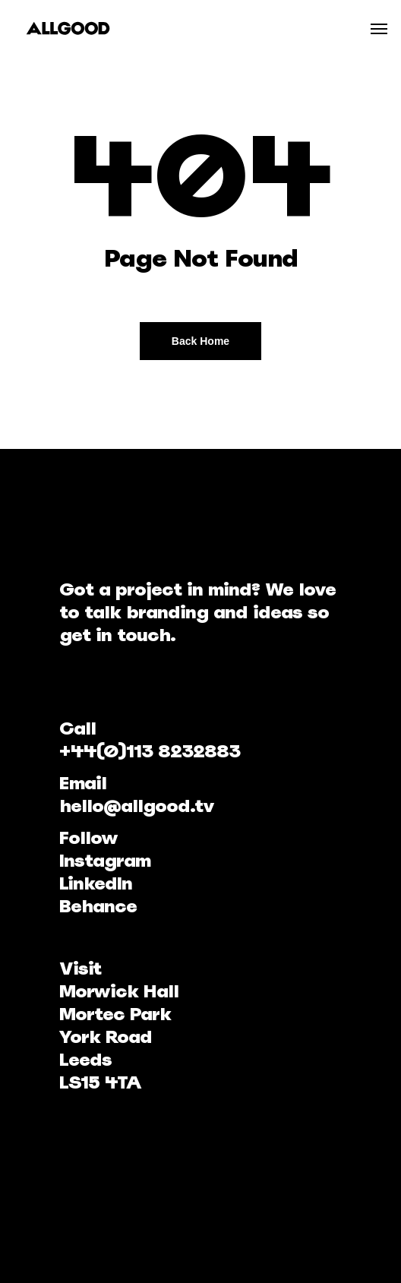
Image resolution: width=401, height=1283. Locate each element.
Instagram (104, 860)
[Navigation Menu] (379, 28)
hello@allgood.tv (136, 805)
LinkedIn (95, 883)
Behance (98, 906)
